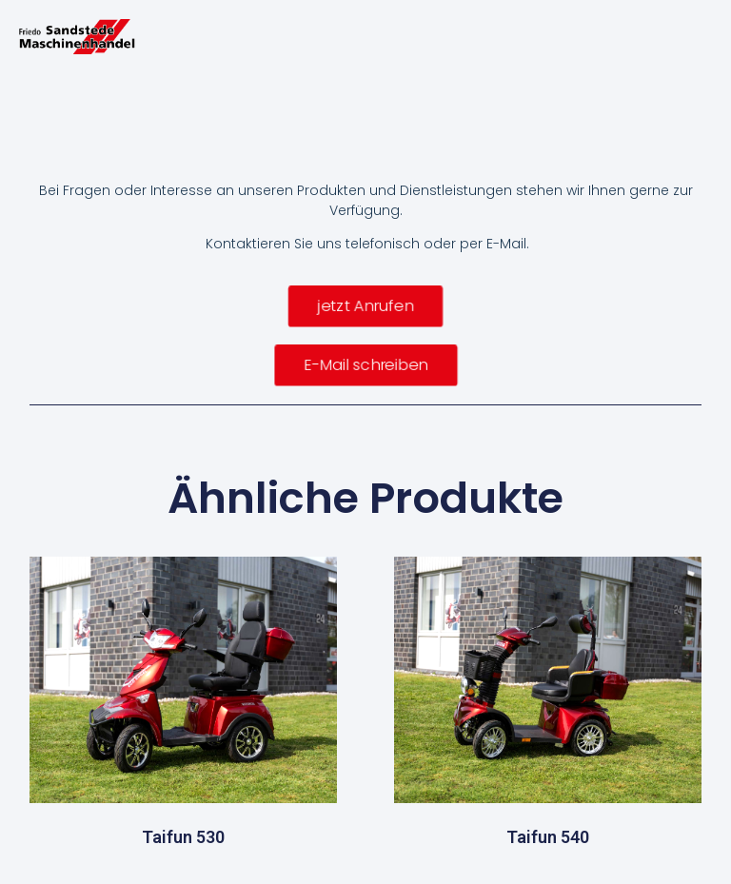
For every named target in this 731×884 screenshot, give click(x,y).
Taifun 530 (183, 837)
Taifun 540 (547, 837)
